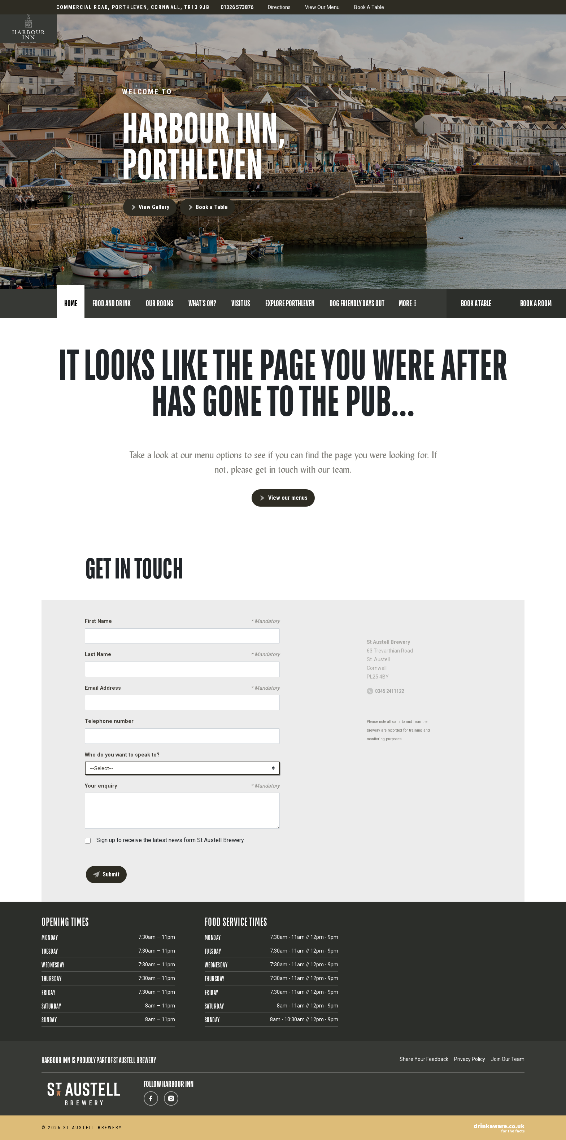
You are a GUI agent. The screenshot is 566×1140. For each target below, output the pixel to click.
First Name (182, 621)
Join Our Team (507, 1059)
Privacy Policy (469, 1059)
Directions (279, 7)
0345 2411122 (389, 691)
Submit (111, 874)
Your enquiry (182, 786)
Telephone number (109, 721)
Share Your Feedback (424, 1059)
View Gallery (154, 207)
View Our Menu (322, 7)
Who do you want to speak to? (122, 755)
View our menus (288, 497)
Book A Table (369, 7)
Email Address (182, 688)
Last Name (182, 655)
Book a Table (212, 207)
